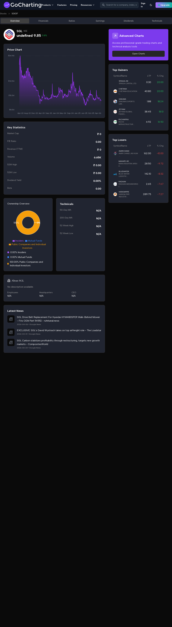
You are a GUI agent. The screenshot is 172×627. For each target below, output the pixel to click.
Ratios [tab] (72, 20)
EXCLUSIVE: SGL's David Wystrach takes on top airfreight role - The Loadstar (59, 330)
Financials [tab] (43, 20)
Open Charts (138, 53)
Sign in (143, 5)
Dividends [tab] (129, 20)
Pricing (73, 5)
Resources (88, 5)
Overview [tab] (15, 20)
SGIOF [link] (15, 13)
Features (61, 5)
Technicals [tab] (157, 20)
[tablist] (86, 20)
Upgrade (164, 5)
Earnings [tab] (100, 20)
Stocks (3, 13)
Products (47, 5)
